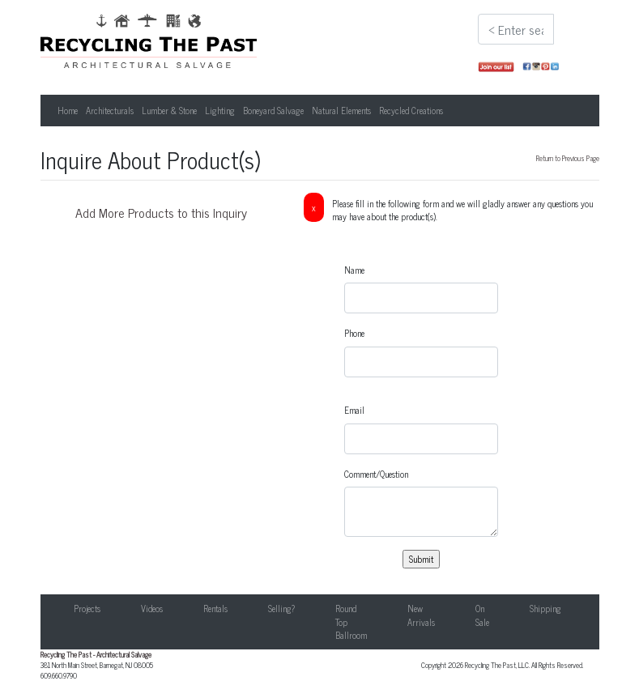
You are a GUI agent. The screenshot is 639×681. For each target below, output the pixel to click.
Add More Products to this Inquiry (161, 212)
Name (354, 270)
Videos (152, 608)
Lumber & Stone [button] (169, 110)
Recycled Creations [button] (411, 110)
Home (68, 110)
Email (354, 410)
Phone (354, 333)
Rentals (215, 608)
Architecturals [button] (110, 110)
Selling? (281, 608)
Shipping (545, 608)
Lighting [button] (220, 110)
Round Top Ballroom (351, 621)
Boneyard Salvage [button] (273, 110)
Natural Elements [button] (341, 110)
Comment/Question (376, 474)
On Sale (482, 615)
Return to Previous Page (567, 158)
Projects (87, 608)
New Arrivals (421, 615)
